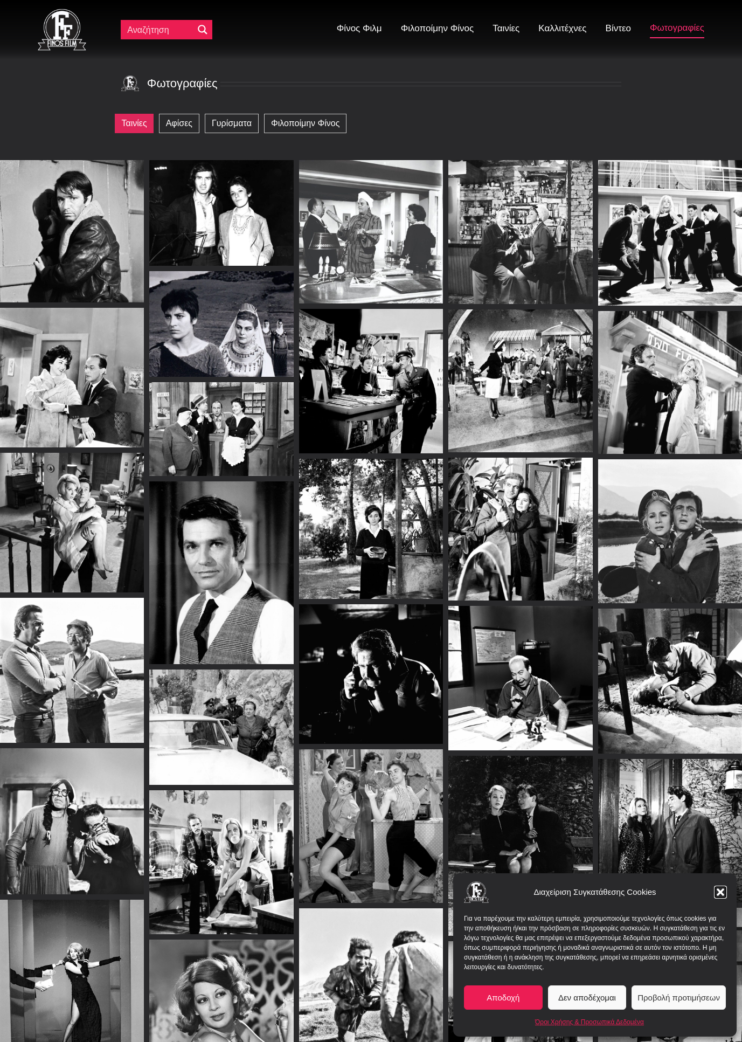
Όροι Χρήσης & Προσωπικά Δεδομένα (589, 1022)
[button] (720, 892)
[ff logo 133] (62, 13)
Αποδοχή (503, 997)
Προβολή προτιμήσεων (678, 997)
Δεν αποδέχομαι (587, 997)
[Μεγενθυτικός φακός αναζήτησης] (202, 29)
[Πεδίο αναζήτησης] (159, 29)
